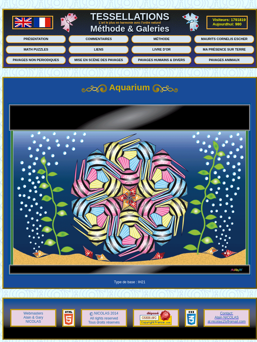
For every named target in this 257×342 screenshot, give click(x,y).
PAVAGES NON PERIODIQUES (36, 60)
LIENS (98, 49)
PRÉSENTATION (36, 39)
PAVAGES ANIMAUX (224, 60)
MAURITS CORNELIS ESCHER (224, 39)
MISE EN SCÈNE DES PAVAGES (98, 60)
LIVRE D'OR (161, 49)
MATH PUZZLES (36, 49)
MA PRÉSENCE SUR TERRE (224, 49)
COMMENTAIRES (99, 39)
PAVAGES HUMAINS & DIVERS (161, 60)
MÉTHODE (162, 39)
